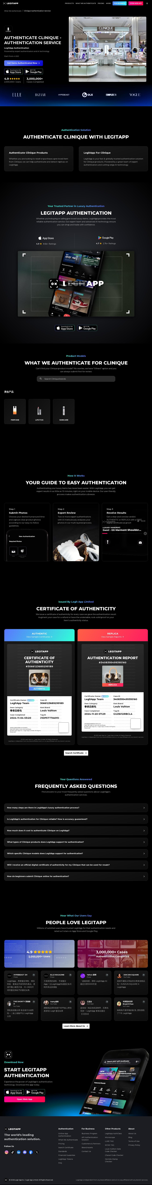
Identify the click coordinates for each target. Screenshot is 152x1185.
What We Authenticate (86, 3)
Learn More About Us (76, 1026)
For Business (119, 3)
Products (69, 3)
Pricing (101, 3)
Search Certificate (76, 753)
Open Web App (136, 3)
